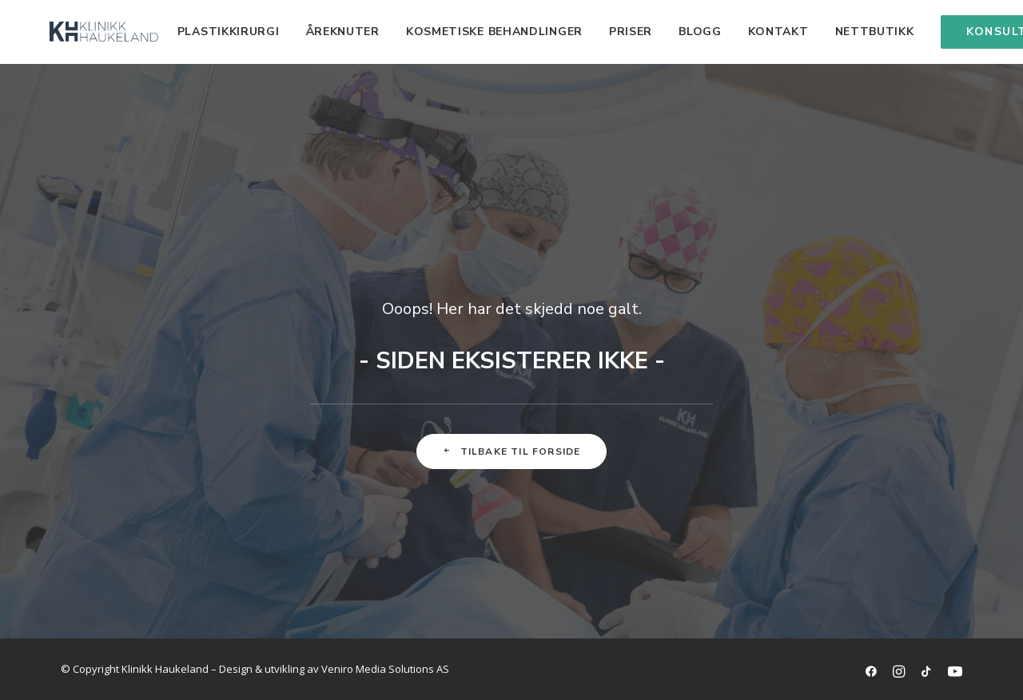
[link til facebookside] (871, 673)
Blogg (661, 31)
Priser (592, 31)
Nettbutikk (836, 31)
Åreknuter (304, 31)
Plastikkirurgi (190, 31)
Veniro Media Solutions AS (385, 669)
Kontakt (740, 31)
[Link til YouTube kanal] (955, 673)
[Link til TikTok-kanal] (926, 673)
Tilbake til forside (511, 451)
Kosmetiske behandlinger (456, 31)
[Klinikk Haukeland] (84, 32)
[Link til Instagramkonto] (899, 673)
